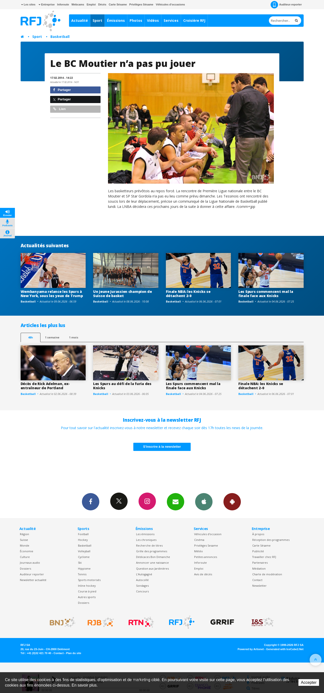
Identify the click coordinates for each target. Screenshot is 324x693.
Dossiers (25, 568)
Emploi (91, 4)
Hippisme (84, 568)
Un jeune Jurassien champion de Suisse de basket (122, 293)
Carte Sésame (118, 4)
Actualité (79, 20)
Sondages (142, 585)
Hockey (83, 539)
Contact (257, 580)
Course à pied (87, 591)
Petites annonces (205, 556)
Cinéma (199, 539)
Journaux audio (30, 562)
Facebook (90, 501)
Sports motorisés (89, 580)
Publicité (258, 551)
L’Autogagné (144, 574)
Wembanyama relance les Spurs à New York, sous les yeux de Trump (52, 293)
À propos (258, 534)
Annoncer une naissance (152, 562)
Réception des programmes (270, 539)
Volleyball (84, 551)
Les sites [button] (28, 4)
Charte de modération (267, 574)
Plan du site (73, 653)
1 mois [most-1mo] (73, 337)
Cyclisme (84, 556)
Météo (198, 551)
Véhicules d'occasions (170, 4)
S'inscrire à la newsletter (162, 446)
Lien (59, 109)
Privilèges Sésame (141, 4)
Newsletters (175, 501)
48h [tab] (30, 337)
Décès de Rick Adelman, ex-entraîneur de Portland (45, 385)
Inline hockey (87, 585)
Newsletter (259, 585)
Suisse (24, 539)
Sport (97, 20)
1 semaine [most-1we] (52, 337)
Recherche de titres (149, 545)
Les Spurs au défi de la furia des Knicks (122, 385)
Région (24, 534)
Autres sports (87, 597)
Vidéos (153, 20)
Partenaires (260, 562)
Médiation (259, 568)
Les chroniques (146, 539)
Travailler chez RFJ (264, 556)
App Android (232, 501)
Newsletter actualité (33, 580)
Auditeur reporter (32, 574)
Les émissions (145, 534)
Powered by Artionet (251, 649)
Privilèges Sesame (206, 545)
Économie (26, 551)
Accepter (309, 682)
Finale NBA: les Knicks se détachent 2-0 (188, 293)
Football (83, 534)
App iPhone (204, 501)
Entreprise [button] (46, 4)
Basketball (60, 36)
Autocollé (142, 580)
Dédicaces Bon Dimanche (153, 556)
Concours (142, 591)
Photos (136, 20)
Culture (25, 556)
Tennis (82, 574)
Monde (24, 545)
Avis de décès (203, 574)
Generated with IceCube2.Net (284, 649)
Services (171, 20)
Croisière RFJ (194, 20)
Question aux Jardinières (152, 568)
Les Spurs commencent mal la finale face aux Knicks (265, 293)
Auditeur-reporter (286, 4)
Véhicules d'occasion (207, 534)
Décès (102, 4)
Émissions (116, 20)
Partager (62, 90)
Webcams (78, 4)
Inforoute (63, 4)
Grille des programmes (151, 551)
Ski (80, 562)
